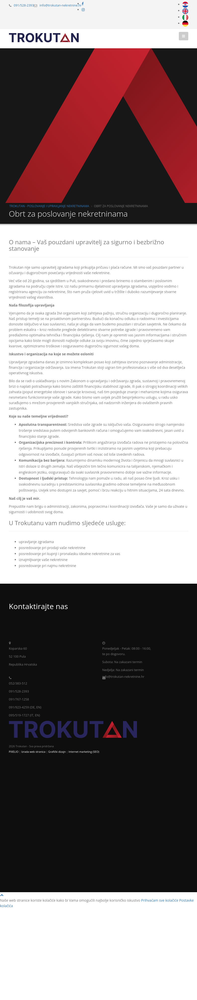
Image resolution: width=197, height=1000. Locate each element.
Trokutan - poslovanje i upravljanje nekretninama (49, 206)
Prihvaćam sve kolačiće (159, 900)
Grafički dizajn (57, 751)
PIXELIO (13, 751)
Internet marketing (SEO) (83, 751)
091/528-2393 (24, 5)
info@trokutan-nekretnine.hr (61, 5)
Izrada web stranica (33, 751)
